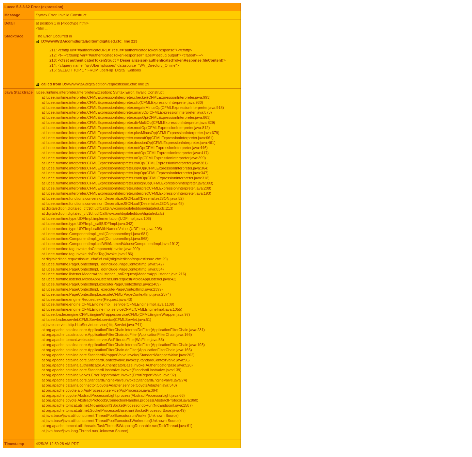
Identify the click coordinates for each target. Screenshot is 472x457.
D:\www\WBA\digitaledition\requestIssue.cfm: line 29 (95, 84)
